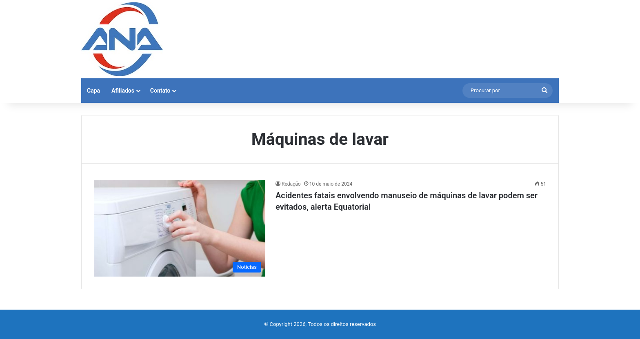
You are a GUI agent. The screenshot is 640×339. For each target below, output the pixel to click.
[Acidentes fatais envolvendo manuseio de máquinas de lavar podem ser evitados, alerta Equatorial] (179, 228)
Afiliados (122, 90)
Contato (160, 90)
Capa (93, 90)
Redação (291, 184)
